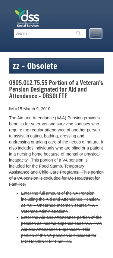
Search (79, 33)
